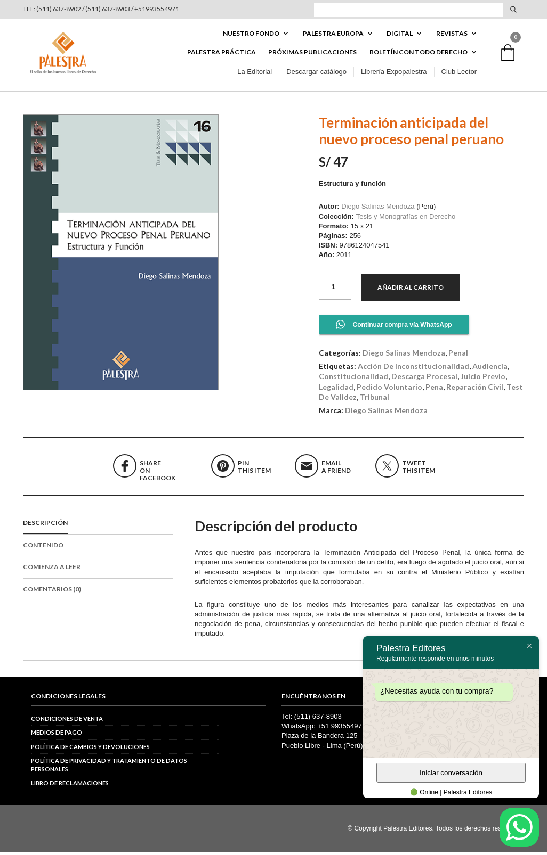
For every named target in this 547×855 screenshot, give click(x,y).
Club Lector (459, 74)
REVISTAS (452, 35)
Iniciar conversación (451, 773)
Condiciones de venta (67, 721)
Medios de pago (56, 736)
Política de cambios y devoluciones (90, 749)
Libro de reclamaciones (70, 786)
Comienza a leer (52, 570)
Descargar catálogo (316, 74)
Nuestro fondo (251, 35)
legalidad (336, 389)
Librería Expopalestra (394, 74)
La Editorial (254, 74)
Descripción (45, 526)
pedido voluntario (389, 389)
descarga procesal (424, 379)
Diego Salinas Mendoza (377, 210)
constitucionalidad (353, 379)
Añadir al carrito (410, 290)
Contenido (43, 548)
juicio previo (483, 379)
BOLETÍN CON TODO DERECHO (418, 54)
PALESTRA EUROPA (333, 35)
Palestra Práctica (221, 54)
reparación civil (474, 389)
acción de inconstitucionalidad (413, 369)
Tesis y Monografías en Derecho (405, 220)
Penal (458, 355)
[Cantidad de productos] (335, 290)
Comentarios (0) (52, 592)
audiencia (490, 369)
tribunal (374, 400)
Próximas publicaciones (312, 54)
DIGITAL (400, 35)
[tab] (98, 526)
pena (434, 389)
